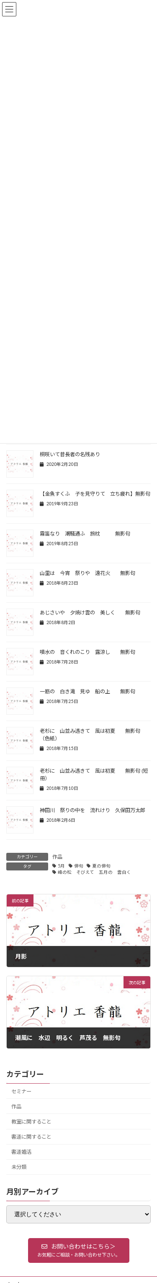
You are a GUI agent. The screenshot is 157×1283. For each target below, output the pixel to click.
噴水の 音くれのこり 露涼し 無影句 (87, 652)
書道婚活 (21, 1152)
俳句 (78, 865)
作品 (57, 857)
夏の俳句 (101, 865)
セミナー (21, 1091)
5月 (61, 865)
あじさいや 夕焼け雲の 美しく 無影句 (90, 612)
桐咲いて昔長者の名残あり (70, 454)
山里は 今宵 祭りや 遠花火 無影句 (90, 573)
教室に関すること (31, 1121)
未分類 (18, 1167)
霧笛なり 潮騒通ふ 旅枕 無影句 (85, 533)
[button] (78, 1250)
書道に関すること (31, 1137)
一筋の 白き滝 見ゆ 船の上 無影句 (87, 691)
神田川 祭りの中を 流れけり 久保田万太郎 (92, 810)
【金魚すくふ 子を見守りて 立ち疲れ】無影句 (95, 494)
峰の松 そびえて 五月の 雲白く (94, 872)
